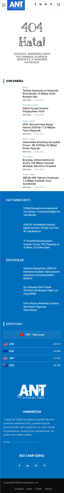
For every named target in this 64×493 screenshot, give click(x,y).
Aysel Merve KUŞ (30, 105)
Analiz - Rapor (29, 121)
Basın (25, 87)
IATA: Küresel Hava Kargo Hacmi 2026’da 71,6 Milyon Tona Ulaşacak (39, 127)
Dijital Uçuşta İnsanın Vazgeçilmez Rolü (35, 110)
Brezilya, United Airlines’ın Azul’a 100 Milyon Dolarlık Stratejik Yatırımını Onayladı (39, 163)
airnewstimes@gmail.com (25, 442)
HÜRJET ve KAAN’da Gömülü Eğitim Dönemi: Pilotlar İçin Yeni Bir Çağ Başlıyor (41, 228)
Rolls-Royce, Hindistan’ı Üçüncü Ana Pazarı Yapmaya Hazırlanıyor (41, 306)
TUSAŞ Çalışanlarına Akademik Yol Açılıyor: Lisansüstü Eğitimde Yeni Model (41, 211)
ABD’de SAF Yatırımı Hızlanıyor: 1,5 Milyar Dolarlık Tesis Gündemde (41, 180)
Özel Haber (28, 156)
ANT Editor (27, 100)
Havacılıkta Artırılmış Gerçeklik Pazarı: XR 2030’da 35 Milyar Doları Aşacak (41, 145)
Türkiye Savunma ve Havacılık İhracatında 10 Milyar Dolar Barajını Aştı (40, 93)
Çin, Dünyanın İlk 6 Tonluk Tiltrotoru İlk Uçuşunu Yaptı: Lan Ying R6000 (40, 290)
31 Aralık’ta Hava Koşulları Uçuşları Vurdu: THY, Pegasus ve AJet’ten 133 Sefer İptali (41, 244)
